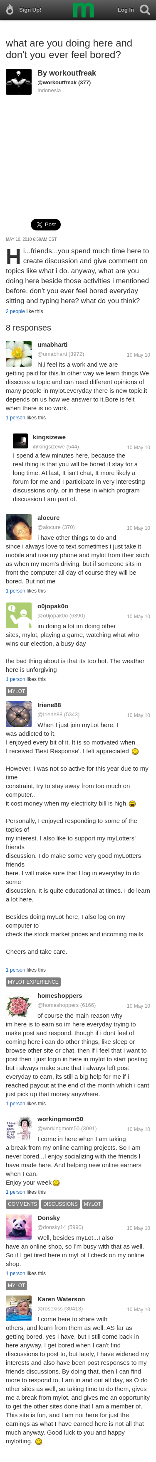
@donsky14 (51, 1227)
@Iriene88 (49, 714)
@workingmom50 (58, 1128)
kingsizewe (49, 437)
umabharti (52, 344)
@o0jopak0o (52, 615)
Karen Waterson (61, 1299)
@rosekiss (50, 1308)
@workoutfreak (57, 82)
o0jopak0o (52, 606)
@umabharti (52, 354)
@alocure (49, 527)
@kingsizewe (49, 446)
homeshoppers (59, 995)
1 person (15, 418)
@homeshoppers (58, 1005)
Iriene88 (49, 704)
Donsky (48, 1217)
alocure (48, 517)
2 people (15, 311)
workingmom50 (60, 1118)
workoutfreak (72, 73)
